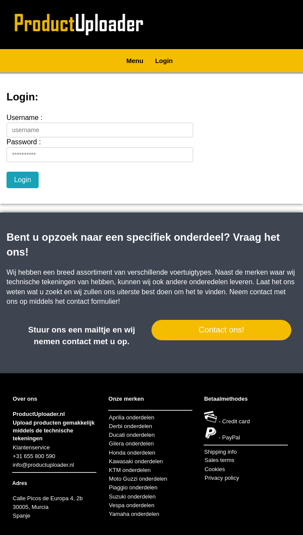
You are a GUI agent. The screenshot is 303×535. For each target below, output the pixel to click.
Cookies (214, 469)
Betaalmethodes (225, 398)
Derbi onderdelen (130, 426)
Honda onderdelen (132, 452)
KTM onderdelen (130, 470)
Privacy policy (221, 478)
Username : (25, 117)
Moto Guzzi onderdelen (138, 478)
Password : (24, 142)
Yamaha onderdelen (134, 514)
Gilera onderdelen (131, 443)
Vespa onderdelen (132, 505)
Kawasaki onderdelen (136, 461)
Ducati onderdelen (132, 435)
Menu (134, 60)
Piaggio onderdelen (133, 487)
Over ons (25, 398)
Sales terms (219, 460)
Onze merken (126, 398)
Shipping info (220, 452)
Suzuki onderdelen (132, 496)
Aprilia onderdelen (132, 417)
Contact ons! (221, 329)
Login (164, 60)
